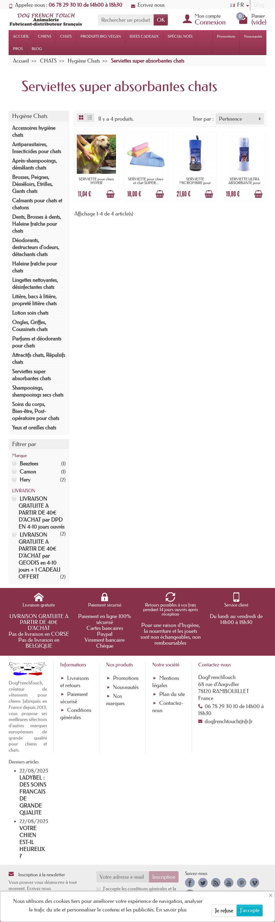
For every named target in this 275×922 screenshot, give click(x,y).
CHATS (66, 36)
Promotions (226, 36)
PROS (18, 48)
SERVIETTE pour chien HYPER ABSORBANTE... (96, 183)
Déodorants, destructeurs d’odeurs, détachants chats (35, 247)
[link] (189, 882)
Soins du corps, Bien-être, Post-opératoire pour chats (35, 411)
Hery (25, 479)
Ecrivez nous (148, 5)
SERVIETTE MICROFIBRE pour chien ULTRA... (195, 183)
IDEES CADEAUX (144, 36)
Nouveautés (253, 36)
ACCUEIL (21, 36)
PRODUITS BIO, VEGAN (101, 36)
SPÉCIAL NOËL (180, 36)
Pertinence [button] (230, 119)
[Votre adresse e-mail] (122, 876)
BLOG (37, 48)
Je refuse (224, 910)
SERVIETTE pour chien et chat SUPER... (145, 181)
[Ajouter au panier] (110, 194)
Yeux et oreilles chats (34, 427)
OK (161, 20)
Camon (28, 471)
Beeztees (29, 463)
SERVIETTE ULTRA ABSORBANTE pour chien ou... (244, 183)
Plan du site (172, 694)
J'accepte (249, 910)
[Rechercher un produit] (126, 20)
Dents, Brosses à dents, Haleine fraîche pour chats (36, 224)
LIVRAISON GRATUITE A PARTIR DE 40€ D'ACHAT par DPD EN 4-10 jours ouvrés (41, 513)
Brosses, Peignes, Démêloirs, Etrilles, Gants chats (32, 184)
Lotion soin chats (30, 313)
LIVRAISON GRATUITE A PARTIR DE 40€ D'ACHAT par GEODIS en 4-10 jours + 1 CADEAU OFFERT (39, 556)
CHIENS (44, 36)
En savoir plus (171, 909)
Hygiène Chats (30, 116)
